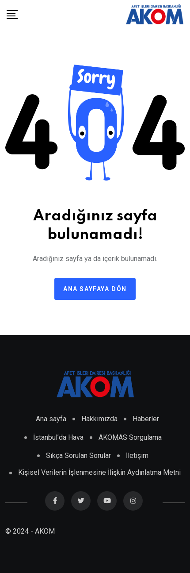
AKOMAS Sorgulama (130, 437)
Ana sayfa (51, 419)
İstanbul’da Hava (58, 437)
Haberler (146, 419)
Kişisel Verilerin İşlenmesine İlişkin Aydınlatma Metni (99, 472)
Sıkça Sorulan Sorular (78, 455)
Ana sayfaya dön (95, 288)
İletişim (137, 455)
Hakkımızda (99, 419)
